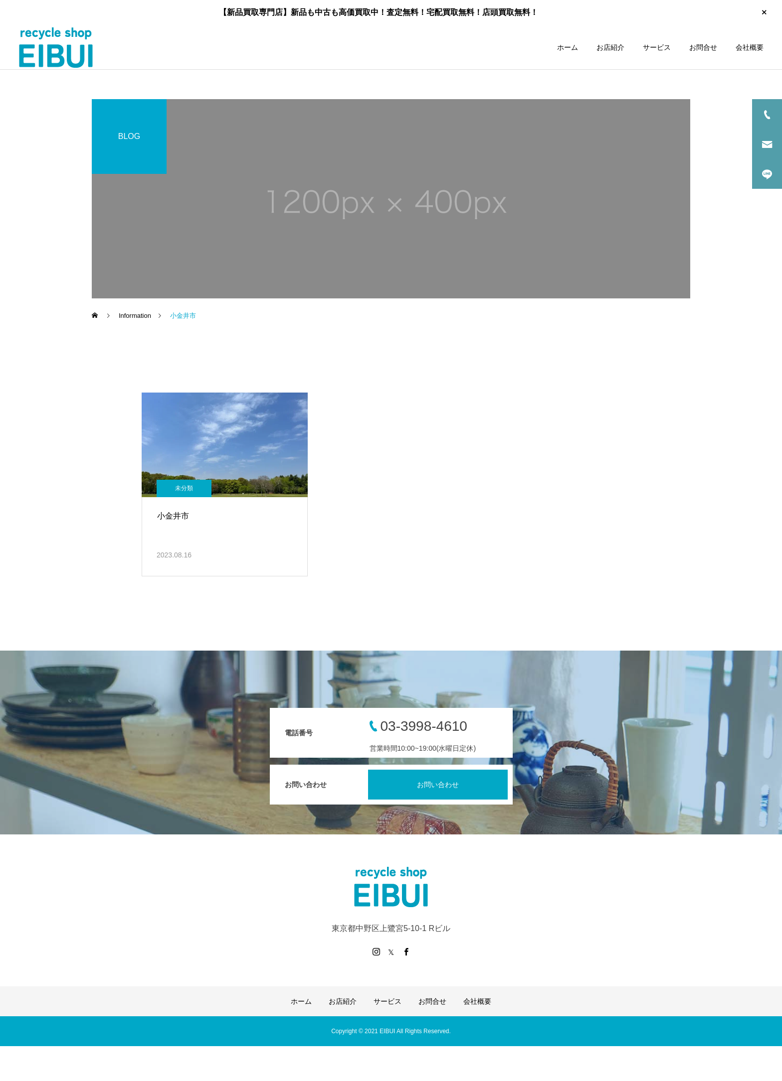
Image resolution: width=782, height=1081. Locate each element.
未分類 (184, 488)
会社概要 (750, 47)
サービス (657, 47)
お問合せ (703, 47)
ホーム (567, 47)
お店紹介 (610, 47)
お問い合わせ (438, 785)
